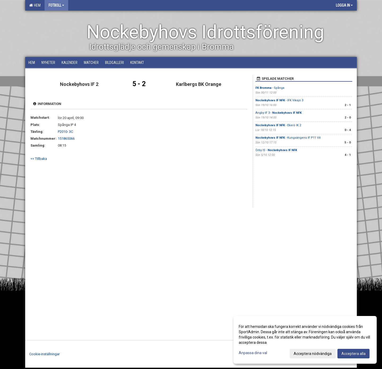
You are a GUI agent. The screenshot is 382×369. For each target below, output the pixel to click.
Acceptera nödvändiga (313, 354)
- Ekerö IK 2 (278, 125)
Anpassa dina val (253, 353)
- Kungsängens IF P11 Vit (287, 137)
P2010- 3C (65, 132)
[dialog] (305, 340)
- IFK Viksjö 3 (279, 100)
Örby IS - (276, 150)
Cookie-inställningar (44, 354)
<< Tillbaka (39, 159)
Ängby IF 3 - (278, 113)
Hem (35, 5)
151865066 (66, 138)
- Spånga (269, 88)
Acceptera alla (353, 354)
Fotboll (56, 5)
